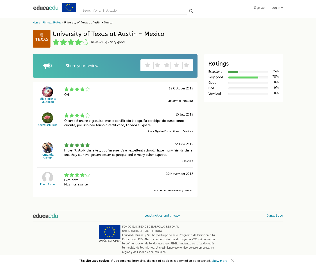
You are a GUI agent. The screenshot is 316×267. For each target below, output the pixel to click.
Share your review (82, 65)
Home (36, 22)
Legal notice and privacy (162, 215)
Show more (219, 260)
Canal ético (275, 215)
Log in (277, 8)
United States (52, 22)
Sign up (259, 8)
